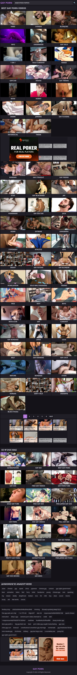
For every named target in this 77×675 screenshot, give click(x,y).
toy (3, 596)
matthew (31, 620)
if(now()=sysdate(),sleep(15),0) (51, 609)
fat (41, 596)
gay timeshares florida (65, 628)
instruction (5, 617)
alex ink (39, 613)
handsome (40, 592)
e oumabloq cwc (50, 631)
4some (68, 596)
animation (10, 592)
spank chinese (69, 613)
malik (45, 617)
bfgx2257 (32, 613)
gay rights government (63, 588)
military (25, 631)
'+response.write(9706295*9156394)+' (14, 620)
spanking (70, 592)
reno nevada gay (7, 631)
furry (28, 592)
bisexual (16, 628)
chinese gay (42, 588)
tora (36, 596)
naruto (23, 599)
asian (3, 588)
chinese (10, 588)
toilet (33, 592)
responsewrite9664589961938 (53, 613)
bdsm (17, 592)
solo (63, 592)
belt (50, 617)
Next (51, 416)
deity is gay (14, 617)
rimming (37, 609)
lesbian (30, 596)
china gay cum (6, 628)
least (29, 624)
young (49, 592)
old (9, 599)
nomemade (51, 628)
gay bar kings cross (36, 631)
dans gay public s (7, 624)
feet (23, 592)
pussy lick (60, 631)
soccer (61, 596)
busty (3, 599)
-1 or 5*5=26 (22, 613)
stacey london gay (58, 620)
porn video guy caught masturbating (45, 624)
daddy (15, 596)
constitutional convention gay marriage (33, 628)
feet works (15, 599)
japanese (34, 588)
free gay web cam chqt (9, 613)
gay (16, 588)
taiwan (8, 596)
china (27, 588)
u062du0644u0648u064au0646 (22, 609)
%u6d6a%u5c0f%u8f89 (43, 620)
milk (45, 596)
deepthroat (22, 596)
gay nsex (62, 624)
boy (50, 596)
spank (21, 588)
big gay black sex (20, 624)
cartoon (51, 588)
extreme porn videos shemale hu (30, 617)
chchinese (18, 631)
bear (3, 592)
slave (55, 596)
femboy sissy (6, 609)
